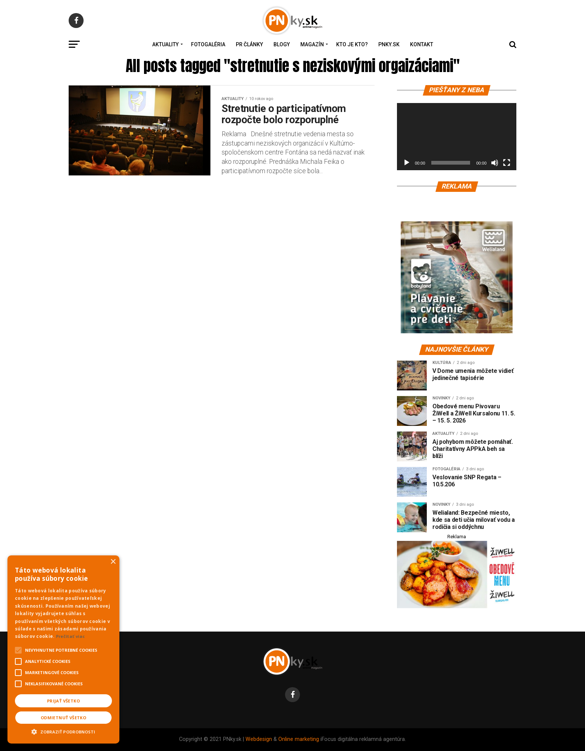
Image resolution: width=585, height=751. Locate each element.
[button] (63, 731)
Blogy (281, 44)
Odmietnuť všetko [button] (63, 717)
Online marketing (298, 739)
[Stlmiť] (494, 162)
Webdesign (258, 739)
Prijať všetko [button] (63, 701)
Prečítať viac (70, 636)
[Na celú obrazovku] (506, 162)
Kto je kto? (352, 44)
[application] (456, 136)
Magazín (312, 44)
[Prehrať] (406, 162)
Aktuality (165, 44)
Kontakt (421, 44)
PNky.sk (389, 44)
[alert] (63, 649)
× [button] (113, 562)
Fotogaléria (208, 44)
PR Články (249, 44)
